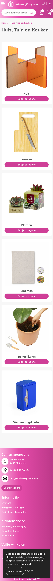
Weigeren (29, 570)
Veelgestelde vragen (12, 507)
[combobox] (18, 12)
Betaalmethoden (10, 531)
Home (4, 23)
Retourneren (8, 535)
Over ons (6, 503)
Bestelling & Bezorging (13, 526)
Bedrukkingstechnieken (14, 512)
